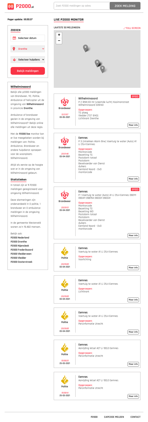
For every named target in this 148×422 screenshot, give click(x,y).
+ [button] (59, 35)
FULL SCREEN (132, 28)
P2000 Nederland (20, 237)
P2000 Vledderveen (21, 254)
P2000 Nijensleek (20, 245)
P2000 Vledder (18, 258)
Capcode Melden (114, 417)
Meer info (133, 125)
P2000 (21, 6)
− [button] (59, 41)
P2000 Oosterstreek (21, 262)
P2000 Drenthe (19, 241)
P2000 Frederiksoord (22, 250)
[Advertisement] (28, 331)
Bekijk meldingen (28, 71)
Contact (135, 417)
